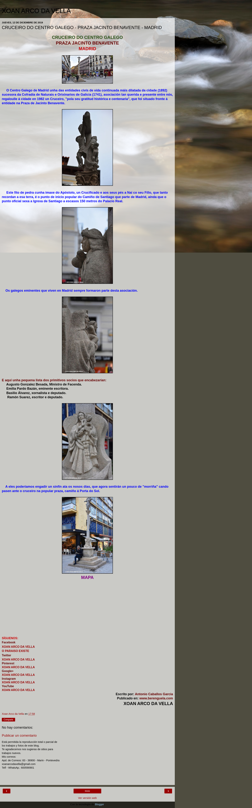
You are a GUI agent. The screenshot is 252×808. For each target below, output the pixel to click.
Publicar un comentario (19, 735)
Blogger (99, 804)
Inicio (87, 791)
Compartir (8, 719)
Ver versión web (87, 798)
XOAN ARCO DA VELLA (36, 10)
